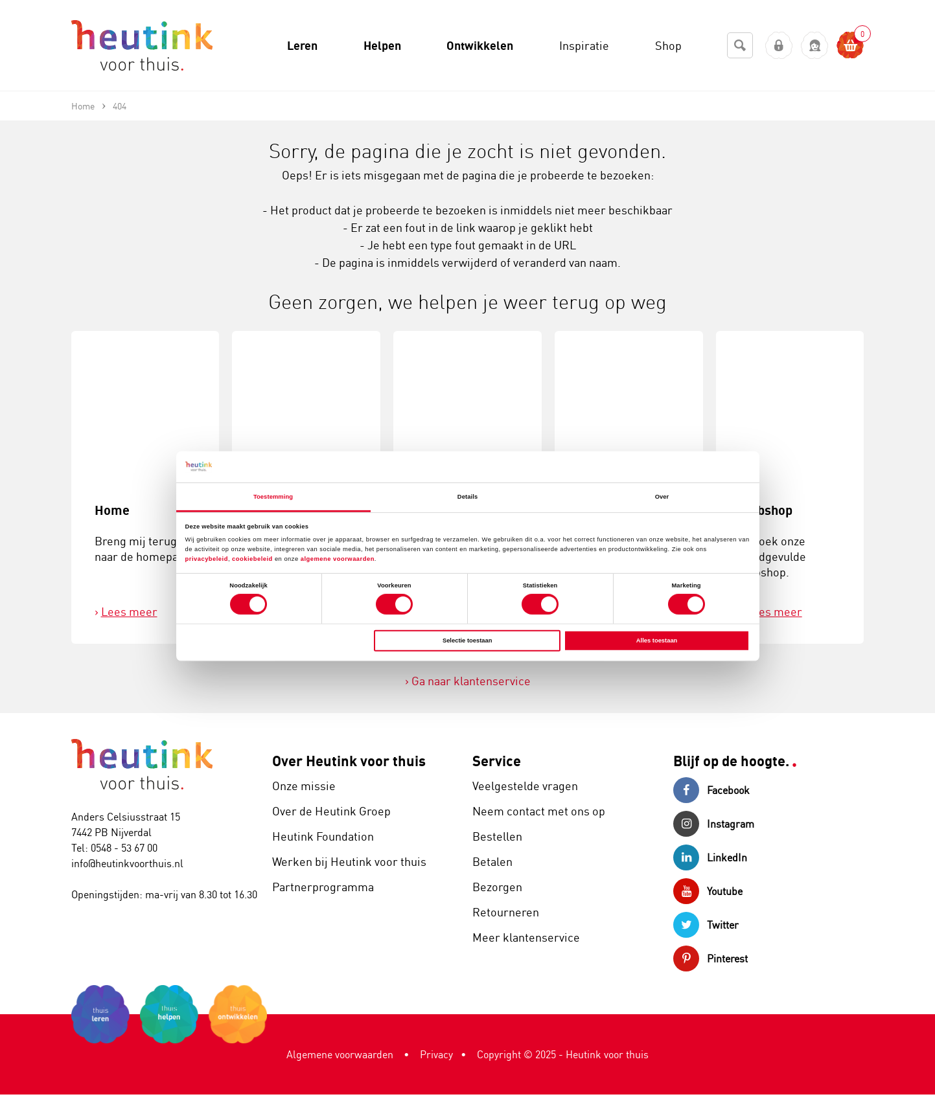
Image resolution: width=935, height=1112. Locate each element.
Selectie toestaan (467, 640)
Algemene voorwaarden (339, 1054)
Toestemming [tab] (273, 497)
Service (496, 760)
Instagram (713, 824)
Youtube (708, 891)
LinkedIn (710, 857)
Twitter (706, 925)
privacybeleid (206, 559)
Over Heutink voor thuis (349, 760)
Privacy (436, 1054)
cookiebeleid (253, 559)
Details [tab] (467, 497)
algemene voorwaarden (338, 559)
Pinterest (710, 958)
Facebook (711, 790)
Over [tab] (662, 497)
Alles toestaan (656, 640)
